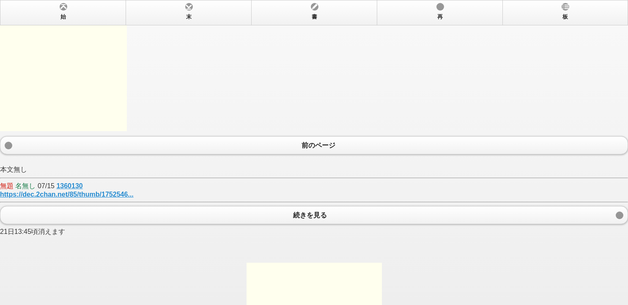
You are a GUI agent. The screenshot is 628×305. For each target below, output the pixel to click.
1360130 (69, 186)
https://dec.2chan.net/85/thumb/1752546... (67, 194)
